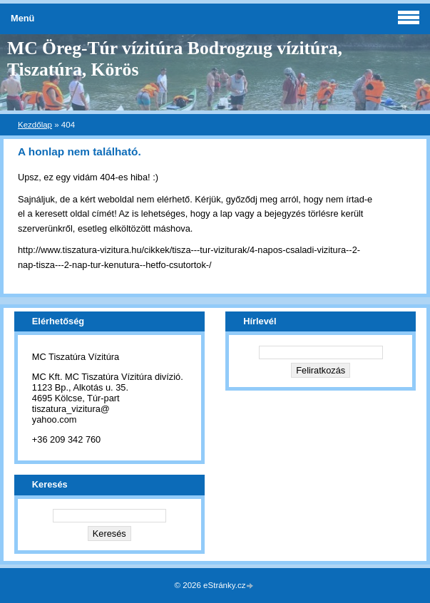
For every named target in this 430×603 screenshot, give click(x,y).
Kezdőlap (35, 124)
